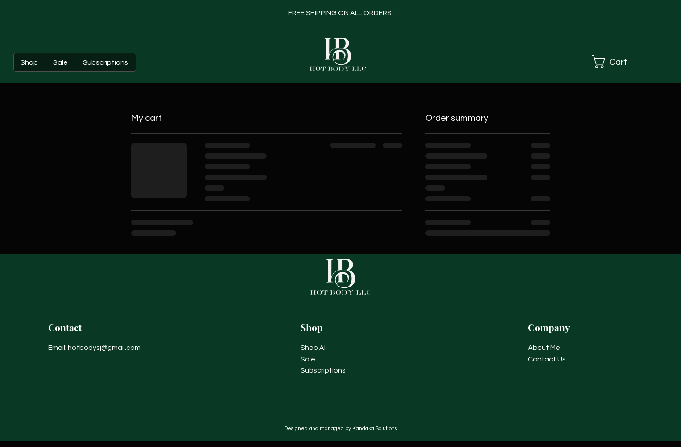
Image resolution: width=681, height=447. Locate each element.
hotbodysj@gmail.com (104, 347)
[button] (620, 61)
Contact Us (547, 359)
